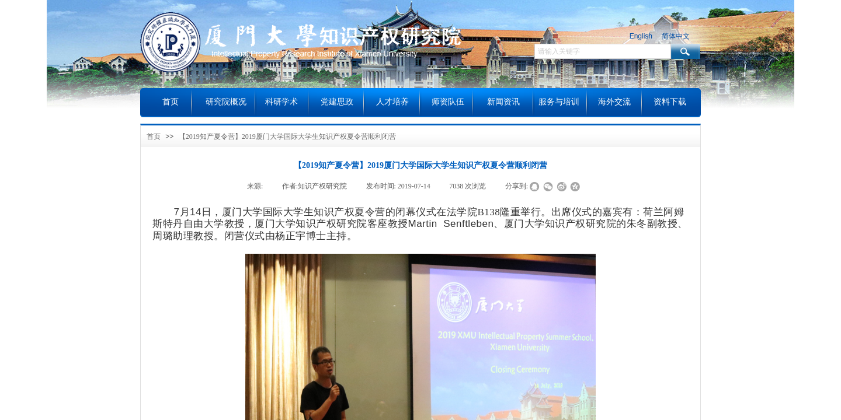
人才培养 (392, 101)
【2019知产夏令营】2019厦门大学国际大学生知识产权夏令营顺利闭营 (287, 136)
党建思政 (337, 101)
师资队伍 (448, 101)
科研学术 (281, 101)
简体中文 (676, 36)
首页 (154, 136)
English (641, 36)
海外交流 (614, 101)
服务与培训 (558, 101)
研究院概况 (226, 101)
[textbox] (602, 51)
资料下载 (670, 101)
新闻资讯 (503, 101)
